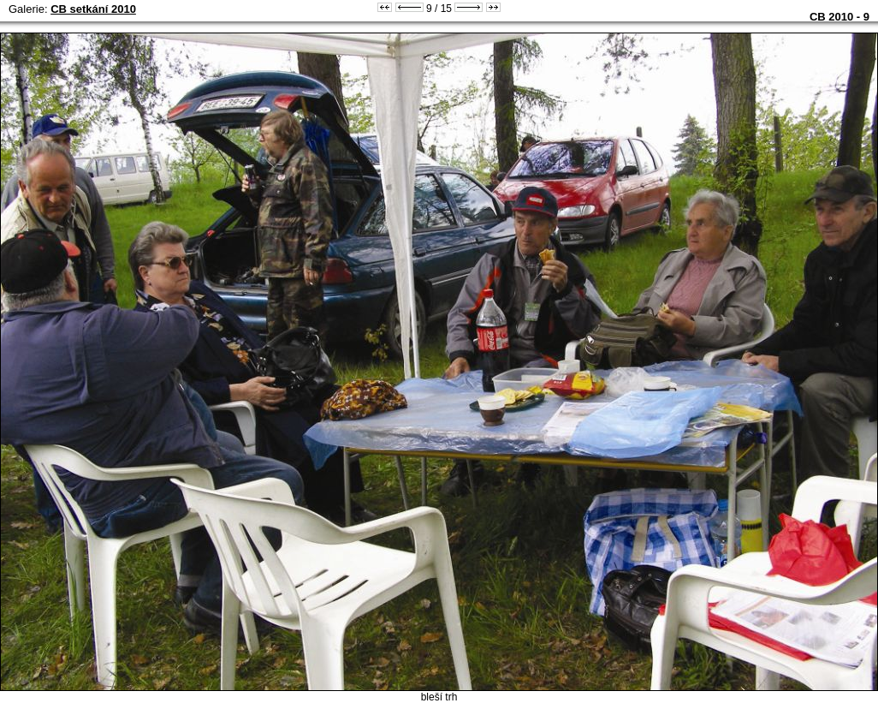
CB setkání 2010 (93, 9)
